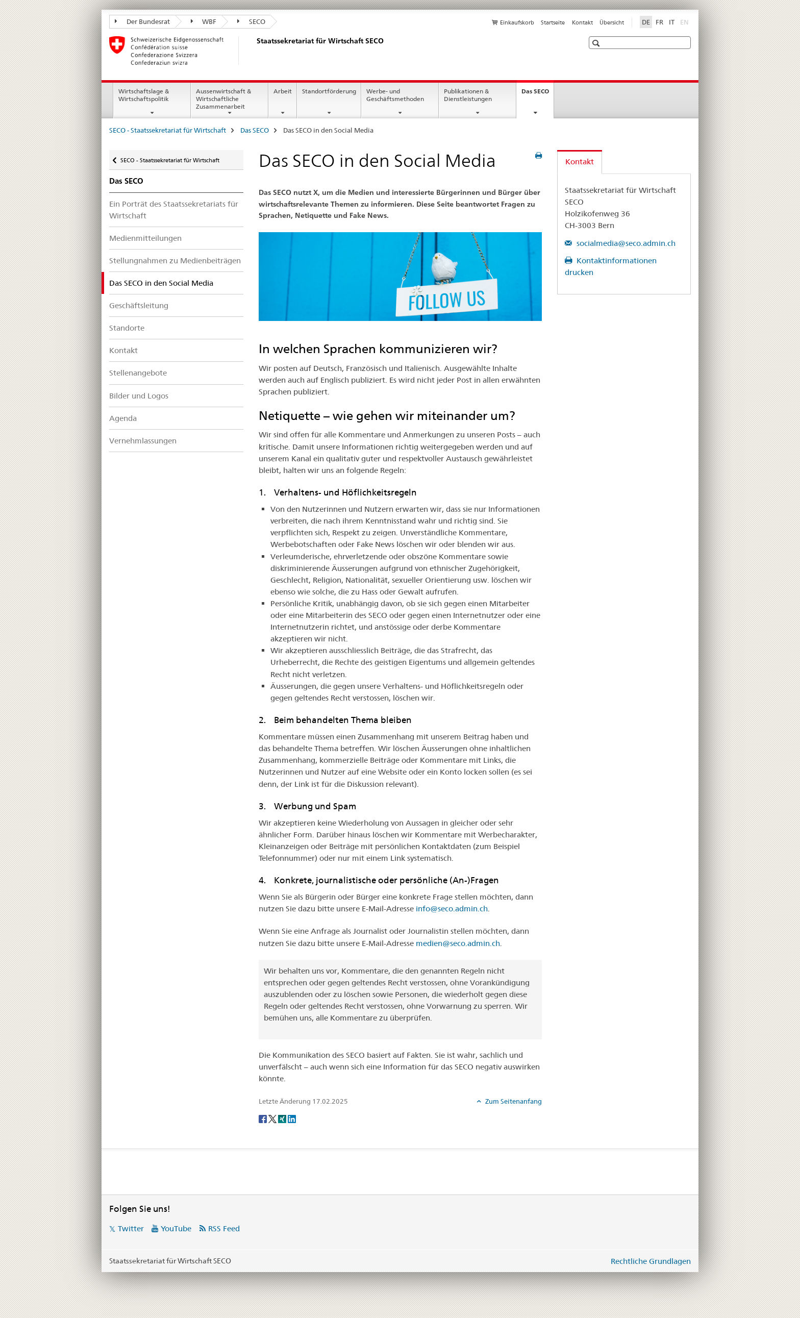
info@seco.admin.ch (452, 908)
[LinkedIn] (292, 1118)
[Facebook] (263, 1118)
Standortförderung (329, 91)
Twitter (131, 1228)
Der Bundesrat (142, 21)
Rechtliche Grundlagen (651, 1261)
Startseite (553, 22)
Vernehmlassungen (143, 440)
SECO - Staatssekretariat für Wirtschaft (167, 130)
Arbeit (282, 91)
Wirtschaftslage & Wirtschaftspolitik (143, 95)
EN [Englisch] (685, 21)
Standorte (126, 328)
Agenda (123, 418)
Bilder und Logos (138, 396)
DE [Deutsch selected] (646, 22)
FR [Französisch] (659, 22)
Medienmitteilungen (145, 238)
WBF (204, 21)
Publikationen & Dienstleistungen (468, 95)
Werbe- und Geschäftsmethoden (395, 95)
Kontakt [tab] (579, 161)
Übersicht (611, 22)
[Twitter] (273, 1118)
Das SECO (537, 94)
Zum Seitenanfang (513, 1101)
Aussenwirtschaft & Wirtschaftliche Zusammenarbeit (223, 98)
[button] (597, 43)
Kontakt (582, 22)
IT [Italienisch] (671, 22)
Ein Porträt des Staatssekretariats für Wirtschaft (173, 209)
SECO (251, 21)
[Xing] (283, 1118)
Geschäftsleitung (138, 305)
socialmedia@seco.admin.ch (625, 243)
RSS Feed (224, 1228)
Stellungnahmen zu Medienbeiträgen (175, 260)
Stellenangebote (138, 373)
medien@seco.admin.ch (458, 943)
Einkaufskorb (517, 22)
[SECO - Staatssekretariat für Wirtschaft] (254, 50)
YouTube (176, 1228)
